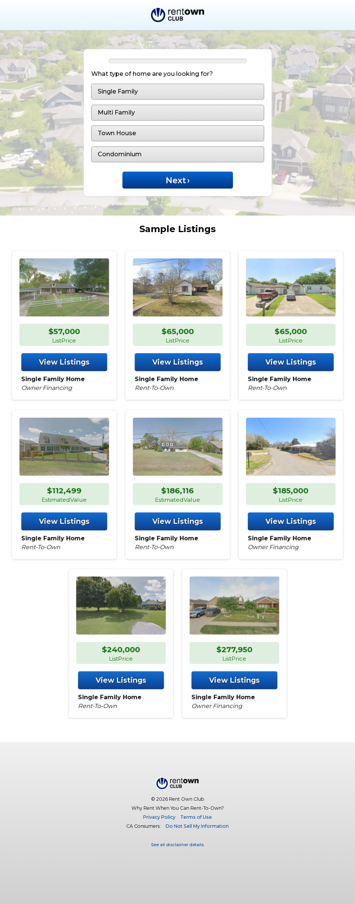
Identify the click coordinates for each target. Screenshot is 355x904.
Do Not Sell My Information (197, 826)
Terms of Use (196, 817)
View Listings (64, 348)
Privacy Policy (159, 817)
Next (177, 180)
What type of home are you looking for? (152, 73)
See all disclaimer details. (177, 844)
